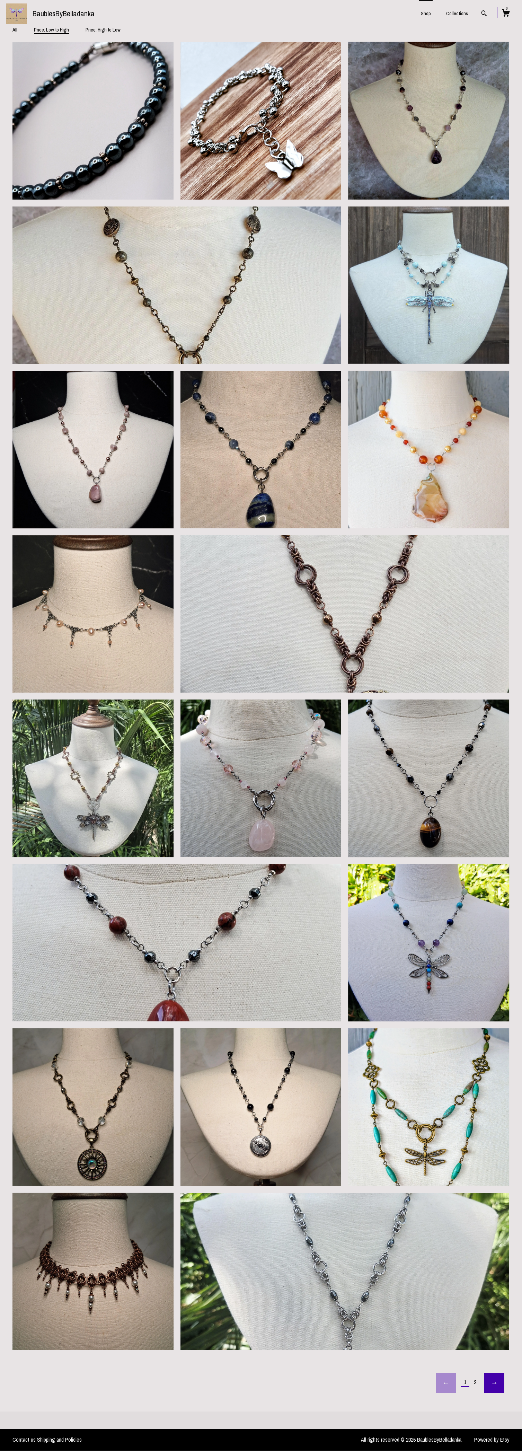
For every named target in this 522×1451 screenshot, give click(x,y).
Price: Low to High (51, 29)
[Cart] (506, 14)
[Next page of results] (494, 1383)
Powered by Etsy (492, 1439)
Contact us (24, 1439)
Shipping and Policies (59, 1439)
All (14, 29)
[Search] (484, 14)
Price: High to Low (103, 29)
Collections (457, 13)
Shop (426, 13)
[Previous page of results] (446, 1383)
